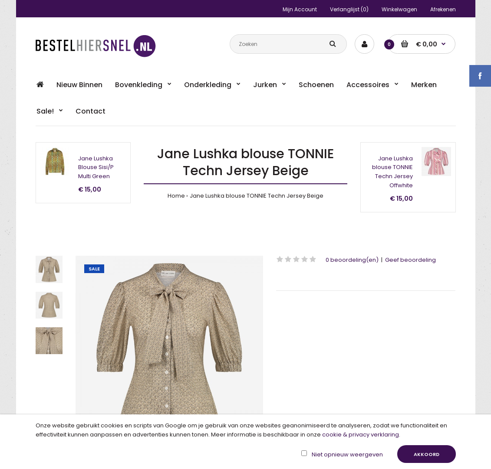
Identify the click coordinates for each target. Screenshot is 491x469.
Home (176, 196)
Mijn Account (300, 9)
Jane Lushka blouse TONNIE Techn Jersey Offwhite (392, 171)
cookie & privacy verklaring (360, 434)
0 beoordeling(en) (352, 260)
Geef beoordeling (410, 260)
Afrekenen (443, 9)
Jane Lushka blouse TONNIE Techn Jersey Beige (256, 196)
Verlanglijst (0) (349, 9)
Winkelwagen (399, 9)
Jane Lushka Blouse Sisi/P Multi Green (96, 167)
